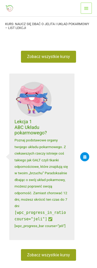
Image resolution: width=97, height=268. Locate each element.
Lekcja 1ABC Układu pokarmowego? (30, 127)
